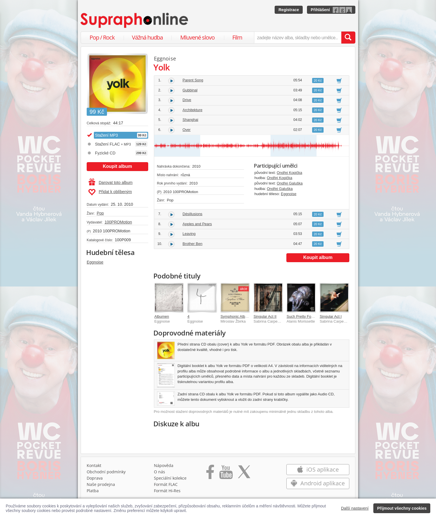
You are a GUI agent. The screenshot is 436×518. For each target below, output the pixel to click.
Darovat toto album (110, 182)
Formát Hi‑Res (167, 490)
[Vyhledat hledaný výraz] (348, 38)
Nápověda (163, 465)
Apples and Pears (197, 224)
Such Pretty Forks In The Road (312, 316)
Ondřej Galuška (289, 183)
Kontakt (94, 465)
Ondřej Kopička (289, 172)
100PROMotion (118, 222)
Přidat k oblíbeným (110, 192)
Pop (100, 213)
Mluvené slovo (197, 37)
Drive (187, 100)
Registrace (288, 9)
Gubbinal (190, 90)
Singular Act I (331, 316)
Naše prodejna (101, 484)
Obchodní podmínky (106, 471)
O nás (159, 471)
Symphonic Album (235, 316)
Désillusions (192, 214)
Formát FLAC (166, 484)
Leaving (189, 233)
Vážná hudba (147, 37)
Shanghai (190, 119)
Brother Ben (192, 244)
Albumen (161, 316)
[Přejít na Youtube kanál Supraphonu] (226, 474)
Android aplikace (318, 483)
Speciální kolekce (170, 478)
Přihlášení (320, 9)
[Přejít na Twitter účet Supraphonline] (244, 474)
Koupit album (117, 166)
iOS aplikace (318, 469)
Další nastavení (355, 508)
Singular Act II (264, 316)
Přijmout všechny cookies (402, 508)
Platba (93, 490)
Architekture (192, 110)
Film (237, 37)
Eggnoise (95, 262)
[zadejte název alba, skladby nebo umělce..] (297, 38)
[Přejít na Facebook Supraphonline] (210, 474)
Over (187, 129)
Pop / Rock (102, 37)
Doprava (95, 478)
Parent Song (193, 80)
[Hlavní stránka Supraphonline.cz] (135, 20)
